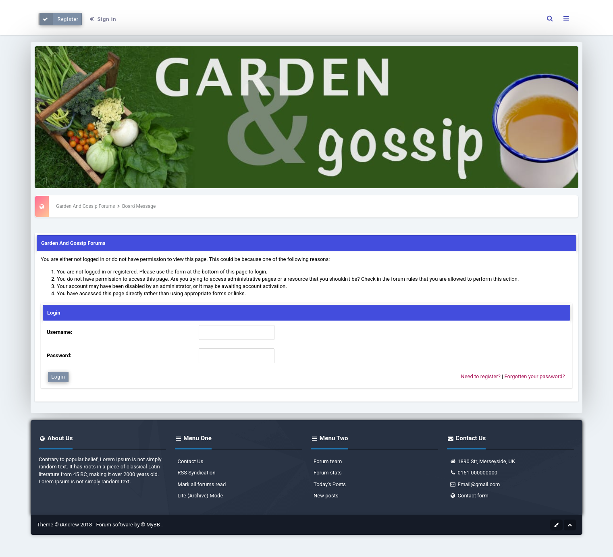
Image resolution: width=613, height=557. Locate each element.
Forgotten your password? (534, 376)
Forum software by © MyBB (128, 525)
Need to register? (480, 376)
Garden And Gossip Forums (85, 206)
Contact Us (191, 461)
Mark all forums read (202, 484)
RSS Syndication (197, 473)
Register (59, 19)
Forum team (328, 461)
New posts (326, 496)
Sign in (102, 19)
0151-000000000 (474, 473)
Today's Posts (330, 484)
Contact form (469, 496)
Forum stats (328, 473)
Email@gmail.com (475, 484)
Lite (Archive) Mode (200, 496)
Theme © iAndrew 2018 (65, 525)
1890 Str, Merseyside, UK (482, 461)
